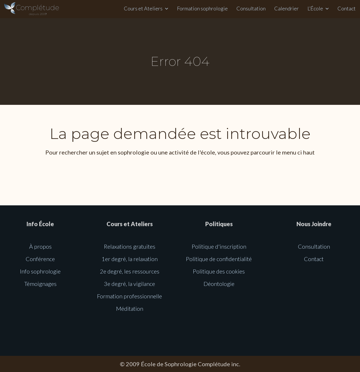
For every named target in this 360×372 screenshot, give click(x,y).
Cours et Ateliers (143, 8)
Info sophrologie (40, 271)
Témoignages (40, 283)
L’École (315, 8)
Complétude (37, 9)
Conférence (40, 258)
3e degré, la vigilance (129, 283)
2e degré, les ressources (129, 271)
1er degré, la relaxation (130, 258)
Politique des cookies (219, 271)
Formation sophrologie (202, 8)
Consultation (251, 8)
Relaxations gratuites (129, 246)
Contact (346, 8)
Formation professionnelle (129, 296)
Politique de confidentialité (219, 258)
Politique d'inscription (219, 246)
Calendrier (286, 8)
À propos (40, 246)
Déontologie (219, 283)
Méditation (129, 308)
